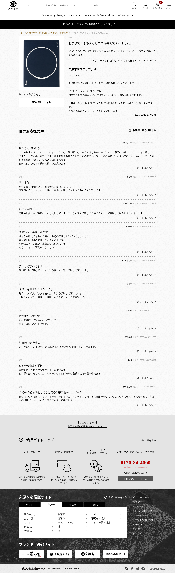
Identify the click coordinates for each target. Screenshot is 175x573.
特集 (96, 5)
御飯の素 (28, 526)
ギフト (76, 5)
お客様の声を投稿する (144, 130)
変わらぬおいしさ (29, 148)
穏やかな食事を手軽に (32, 365)
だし (39, 5)
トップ (21, 33)
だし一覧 (28, 518)
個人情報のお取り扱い (141, 516)
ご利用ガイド (138, 502)
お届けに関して (32, 452)
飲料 (93, 514)
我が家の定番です (29, 316)
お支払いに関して (64, 452)
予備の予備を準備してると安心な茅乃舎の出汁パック (50, 392)
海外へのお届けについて (142, 511)
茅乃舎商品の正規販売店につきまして (87, 426)
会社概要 (136, 525)
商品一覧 (64, 5)
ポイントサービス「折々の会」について (96, 451)
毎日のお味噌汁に (29, 342)
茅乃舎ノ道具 (98, 518)
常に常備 (24, 182)
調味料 (61, 518)
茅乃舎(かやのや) (33, 33)
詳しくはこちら (145, 168)
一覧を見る (150, 440)
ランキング (28, 5)
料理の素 (28, 530)
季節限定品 (51, 5)
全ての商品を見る (117, 497)
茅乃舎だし (30, 514)
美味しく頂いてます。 (32, 266)
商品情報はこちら (41, 102)
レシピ (86, 5)
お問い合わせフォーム (135, 479)
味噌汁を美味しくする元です (36, 289)
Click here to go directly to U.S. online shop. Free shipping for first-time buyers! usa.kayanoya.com (87, 15)
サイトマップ (138, 534)
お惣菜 (61, 514)
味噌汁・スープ (66, 522)
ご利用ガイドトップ (39, 440)
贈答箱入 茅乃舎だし (50, 33)
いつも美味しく (28, 209)
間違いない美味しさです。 (34, 232)
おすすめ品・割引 (100, 522)
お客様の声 (64, 33)
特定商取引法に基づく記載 (143, 520)
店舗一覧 (136, 529)
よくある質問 (138, 507)
